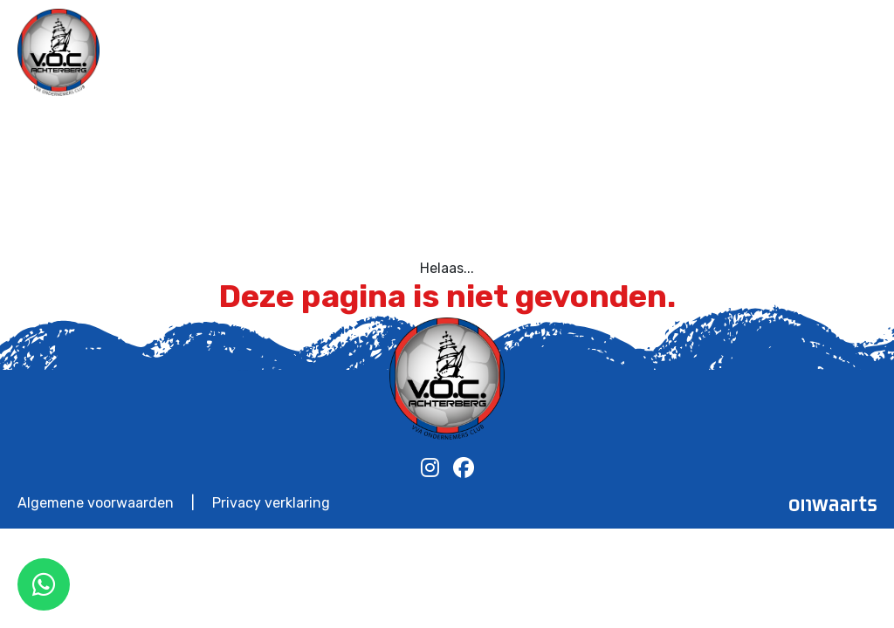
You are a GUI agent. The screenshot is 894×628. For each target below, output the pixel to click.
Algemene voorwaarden (95, 503)
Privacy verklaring (271, 503)
